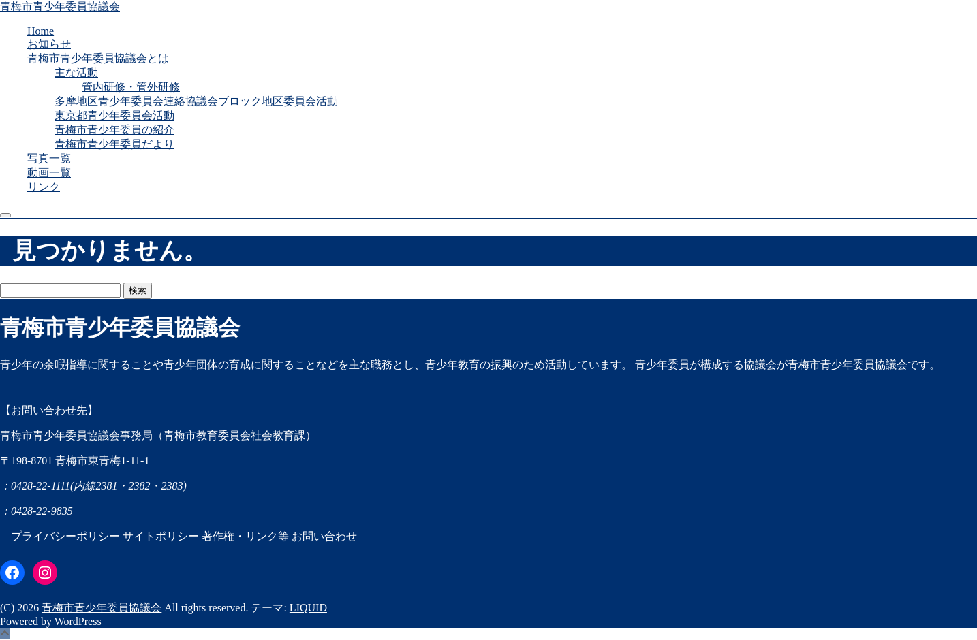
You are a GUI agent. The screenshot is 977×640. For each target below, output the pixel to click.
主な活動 (76, 72)
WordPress (78, 621)
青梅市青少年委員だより (114, 144)
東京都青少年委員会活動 (114, 115)
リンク (43, 187)
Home (40, 31)
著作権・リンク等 (245, 536)
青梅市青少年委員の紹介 (114, 129)
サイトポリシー (161, 536)
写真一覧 (49, 158)
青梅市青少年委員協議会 (60, 6)
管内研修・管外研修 (131, 87)
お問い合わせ (324, 536)
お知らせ (49, 44)
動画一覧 (49, 172)
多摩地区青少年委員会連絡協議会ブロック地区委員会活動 (196, 101)
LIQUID (308, 607)
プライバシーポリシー (65, 536)
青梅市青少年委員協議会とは (98, 58)
